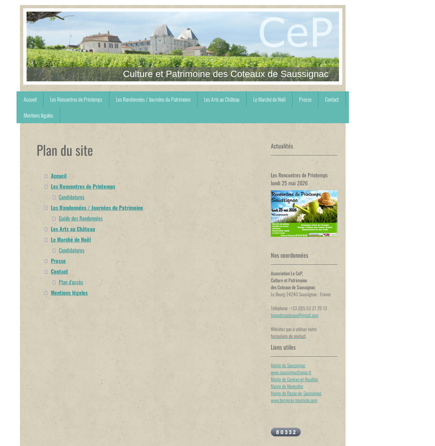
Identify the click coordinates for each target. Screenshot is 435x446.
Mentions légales (69, 293)
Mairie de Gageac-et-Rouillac (294, 379)
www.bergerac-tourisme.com (294, 400)
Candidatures (71, 197)
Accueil (58, 176)
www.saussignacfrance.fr (291, 372)
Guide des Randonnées (81, 218)
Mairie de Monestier (287, 386)
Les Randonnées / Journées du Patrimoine (97, 208)
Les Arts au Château (73, 229)
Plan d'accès (71, 282)
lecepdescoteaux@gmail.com (294, 315)
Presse (58, 261)
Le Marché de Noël (71, 239)
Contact (59, 271)
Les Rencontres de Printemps (83, 186)
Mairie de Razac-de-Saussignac (296, 393)
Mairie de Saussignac (288, 365)
